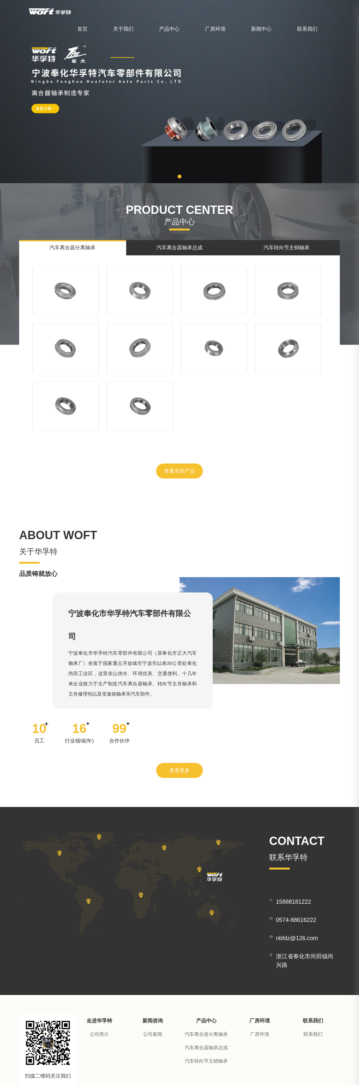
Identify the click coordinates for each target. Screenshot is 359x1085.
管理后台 (314, 1071)
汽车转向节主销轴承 (206, 984)
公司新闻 (152, 957)
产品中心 (169, 29)
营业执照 (293, 1071)
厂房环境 (215, 29)
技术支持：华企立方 (261, 1071)
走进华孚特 (99, 944)
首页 (82, 29)
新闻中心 (261, 29)
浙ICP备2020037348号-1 (212, 1071)
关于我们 (123, 29)
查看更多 (179, 693)
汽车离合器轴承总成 (206, 971)
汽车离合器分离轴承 (206, 957)
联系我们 (307, 29)
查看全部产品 (179, 393)
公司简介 (99, 957)
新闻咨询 (152, 944)
